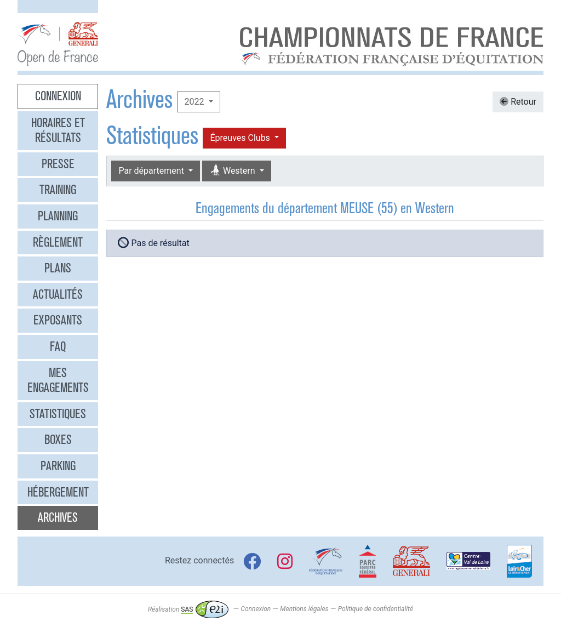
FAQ (58, 346)
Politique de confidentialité (375, 609)
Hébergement (58, 492)
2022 (195, 101)
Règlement (58, 242)
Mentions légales (304, 609)
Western (233, 171)
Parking (58, 466)
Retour (518, 101)
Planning (58, 216)
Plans (57, 268)
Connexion (58, 96)
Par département (152, 171)
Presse (58, 164)
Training (57, 189)
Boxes (58, 439)
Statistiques (58, 413)
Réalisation (188, 609)
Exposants (57, 320)
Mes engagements (58, 380)
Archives (58, 517)
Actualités (58, 294)
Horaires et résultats (58, 130)
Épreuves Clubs (241, 138)
